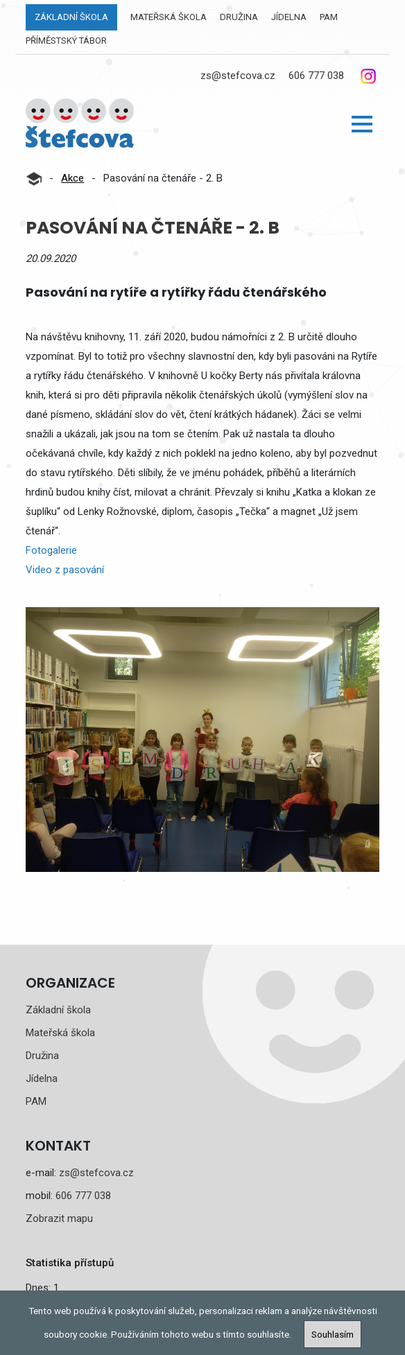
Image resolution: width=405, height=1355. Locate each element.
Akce (72, 178)
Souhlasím (332, 1334)
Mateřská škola (168, 17)
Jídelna (289, 17)
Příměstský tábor (66, 40)
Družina (239, 17)
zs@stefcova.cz (237, 75)
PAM (329, 17)
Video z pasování (65, 569)
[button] (362, 124)
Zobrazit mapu (59, 1218)
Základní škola (71, 17)
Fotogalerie (51, 550)
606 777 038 (316, 75)
